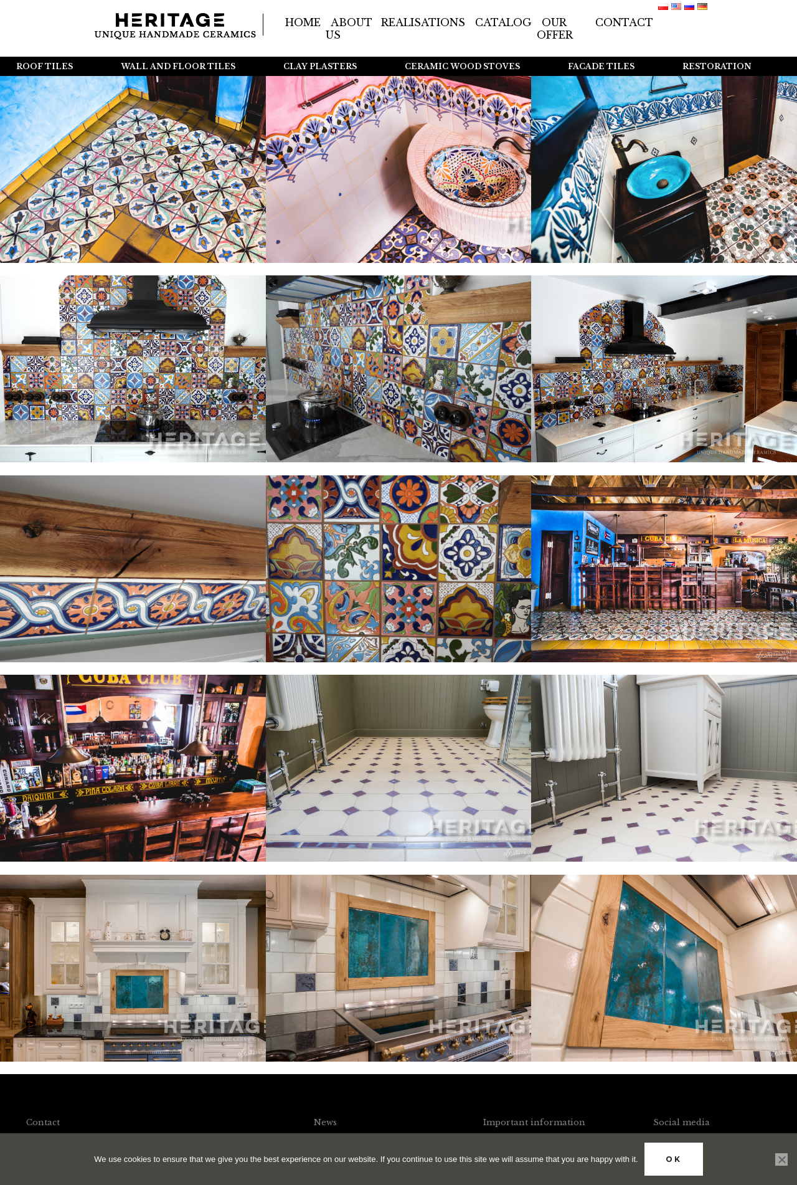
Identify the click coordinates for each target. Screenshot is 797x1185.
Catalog (503, 22)
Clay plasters (320, 66)
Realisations (423, 22)
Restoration (717, 66)
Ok (674, 1159)
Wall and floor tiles (178, 66)
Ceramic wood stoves (462, 66)
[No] (781, 1159)
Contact (624, 22)
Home (303, 22)
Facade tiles (601, 66)
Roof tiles (44, 66)
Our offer (555, 28)
